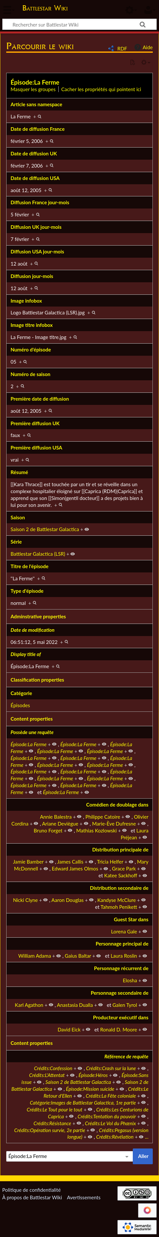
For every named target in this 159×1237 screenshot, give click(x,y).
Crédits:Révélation (114, 1137)
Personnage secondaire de (120, 993)
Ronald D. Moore (118, 1029)
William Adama (34, 956)
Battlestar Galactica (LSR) (37, 554)
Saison (17, 517)
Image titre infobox (31, 325)
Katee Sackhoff (120, 875)
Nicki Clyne (25, 900)
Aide (142, 47)
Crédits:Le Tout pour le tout (54, 1109)
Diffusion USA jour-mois (37, 251)
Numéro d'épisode (30, 349)
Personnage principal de (122, 944)
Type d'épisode (26, 591)
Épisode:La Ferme (34, 82)
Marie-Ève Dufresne (114, 824)
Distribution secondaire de (119, 888)
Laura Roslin (123, 956)
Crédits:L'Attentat (47, 1075)
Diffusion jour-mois (31, 276)
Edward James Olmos (75, 868)
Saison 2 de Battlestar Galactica (44, 529)
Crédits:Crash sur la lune (111, 1068)
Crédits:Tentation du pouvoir (107, 1116)
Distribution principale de (120, 849)
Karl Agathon (29, 1005)
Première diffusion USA (36, 447)
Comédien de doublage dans (117, 805)
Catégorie (21, 693)
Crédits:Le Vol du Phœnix (110, 1123)
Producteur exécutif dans (121, 1017)
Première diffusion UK (34, 423)
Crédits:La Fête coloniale (111, 1096)
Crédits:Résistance (52, 1123)
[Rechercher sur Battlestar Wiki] (79, 24)
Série (16, 542)
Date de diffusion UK (33, 153)
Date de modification (32, 630)
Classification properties (37, 680)
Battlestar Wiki (45, 8)
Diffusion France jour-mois (39, 202)
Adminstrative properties (38, 616)
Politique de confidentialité (31, 1190)
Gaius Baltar (78, 956)
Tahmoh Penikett (119, 907)
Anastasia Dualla (75, 1005)
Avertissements (83, 1197)
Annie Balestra (56, 817)
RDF (122, 48)
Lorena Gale (124, 931)
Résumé (19, 472)
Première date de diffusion (39, 399)
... (147, 1137)
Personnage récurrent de (121, 968)
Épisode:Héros (93, 1075)
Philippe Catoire (103, 817)
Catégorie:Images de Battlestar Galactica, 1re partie (83, 1103)
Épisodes (20, 705)
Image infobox (26, 301)
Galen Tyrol (124, 1005)
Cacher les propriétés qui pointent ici (101, 89)
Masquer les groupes (32, 89)
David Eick (69, 1029)
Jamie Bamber (28, 862)
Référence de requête (127, 1056)
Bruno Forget (48, 830)
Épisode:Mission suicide (90, 1089)
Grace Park (124, 868)
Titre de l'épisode (29, 566)
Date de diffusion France (37, 129)
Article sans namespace (36, 104)
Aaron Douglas (67, 900)
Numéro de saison (30, 374)
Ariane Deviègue (60, 824)
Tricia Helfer (110, 862)
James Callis (70, 862)
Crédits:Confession (53, 1068)
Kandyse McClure (116, 900)
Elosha (130, 980)
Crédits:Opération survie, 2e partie (49, 1130)
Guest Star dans (131, 919)
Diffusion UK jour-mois (35, 227)
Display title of (25, 654)
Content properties (31, 719)
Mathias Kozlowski (96, 830)
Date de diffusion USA (35, 178)
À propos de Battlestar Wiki (32, 1197)
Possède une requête (31, 732)
